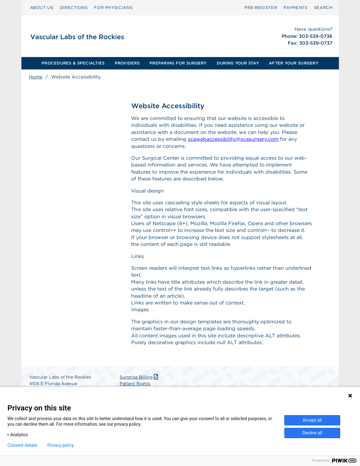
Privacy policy (60, 445)
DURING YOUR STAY (238, 63)
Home (35, 77)
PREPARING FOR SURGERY (178, 63)
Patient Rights (135, 383)
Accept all (312, 420)
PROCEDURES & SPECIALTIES (73, 63)
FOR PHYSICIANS (113, 7)
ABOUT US (41, 7)
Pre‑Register (260, 7)
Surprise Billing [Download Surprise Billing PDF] (140, 377)
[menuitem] (42, 8)
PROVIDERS (127, 63)
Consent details (22, 445)
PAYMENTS (295, 7)
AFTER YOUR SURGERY (293, 63)
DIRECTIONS (74, 7)
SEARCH (323, 7)
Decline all (312, 432)
